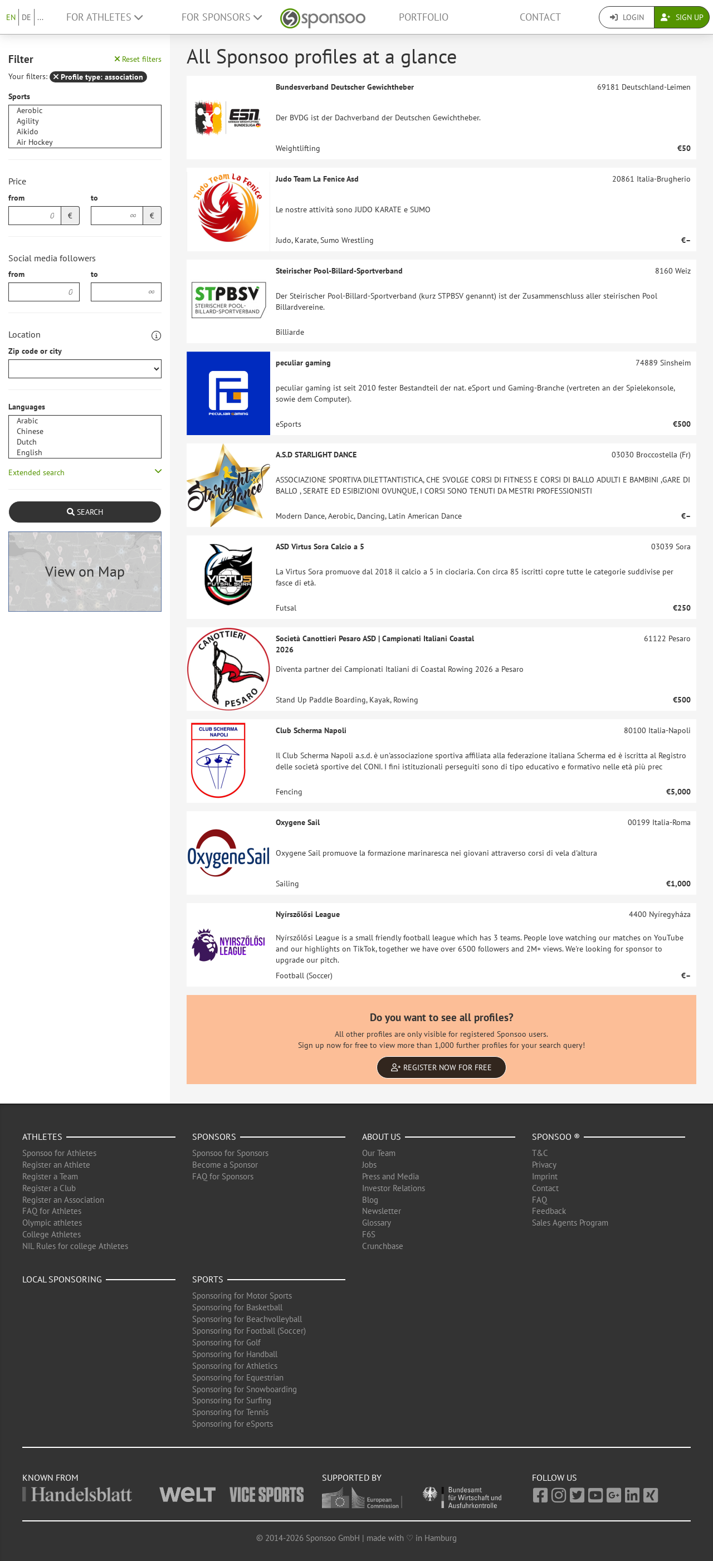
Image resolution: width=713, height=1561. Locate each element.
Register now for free (441, 1067)
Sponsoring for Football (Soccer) (249, 1330)
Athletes (42, 1136)
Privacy (544, 1164)
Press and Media (390, 1176)
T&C (540, 1153)
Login (627, 17)
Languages (26, 407)
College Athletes (51, 1234)
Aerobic (85, 110)
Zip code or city (35, 351)
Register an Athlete (56, 1164)
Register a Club (49, 1188)
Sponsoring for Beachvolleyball (247, 1319)
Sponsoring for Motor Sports (242, 1295)
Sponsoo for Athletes (59, 1153)
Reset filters (138, 59)
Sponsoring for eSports (232, 1423)
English (85, 452)
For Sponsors (222, 17)
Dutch (85, 442)
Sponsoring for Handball (234, 1354)
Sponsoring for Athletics (234, 1365)
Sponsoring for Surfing (231, 1400)
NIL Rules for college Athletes (75, 1246)
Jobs (369, 1164)
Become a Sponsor (225, 1164)
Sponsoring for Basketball (237, 1307)
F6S (368, 1234)
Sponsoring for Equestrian (238, 1377)
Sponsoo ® (556, 1136)
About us (381, 1136)
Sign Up (682, 17)
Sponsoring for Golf (226, 1342)
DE (26, 17)
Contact (540, 17)
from (16, 198)
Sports (19, 96)
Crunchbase (382, 1246)
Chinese (85, 431)
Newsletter (381, 1211)
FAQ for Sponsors (222, 1176)
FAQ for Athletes (51, 1211)
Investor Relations (393, 1188)
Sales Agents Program (570, 1222)
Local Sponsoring (62, 1279)
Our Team (378, 1153)
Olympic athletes (52, 1222)
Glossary (376, 1222)
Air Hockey (85, 142)
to (94, 198)
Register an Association (63, 1199)
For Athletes (104, 17)
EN (11, 17)
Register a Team (50, 1176)
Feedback (549, 1211)
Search (85, 512)
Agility (85, 121)
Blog (370, 1199)
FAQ (539, 1199)
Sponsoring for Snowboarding (244, 1389)
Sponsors (214, 1136)
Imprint (545, 1176)
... (40, 17)
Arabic (85, 421)
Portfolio (423, 17)
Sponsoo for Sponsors (230, 1153)
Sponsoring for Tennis (230, 1412)
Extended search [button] (36, 472)
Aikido (85, 131)
